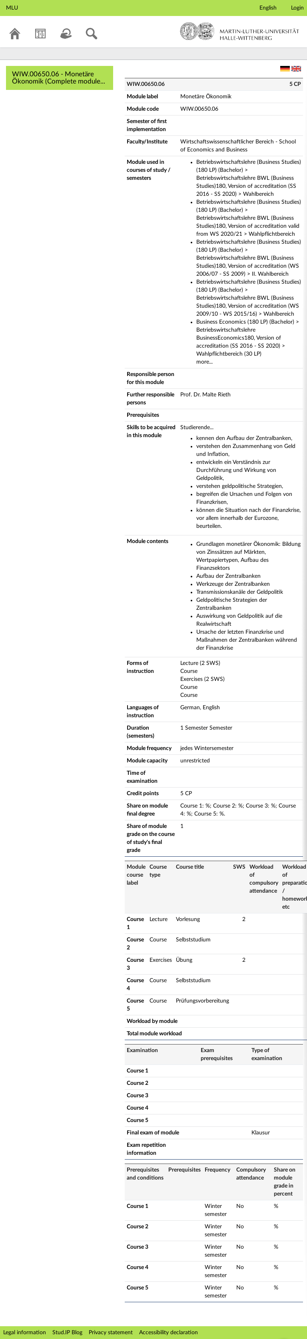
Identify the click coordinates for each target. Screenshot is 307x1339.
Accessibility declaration (168, 1332)
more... (204, 362)
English (268, 8)
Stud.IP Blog (67, 1332)
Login (297, 8)
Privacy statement (111, 1332)
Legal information (24, 1332)
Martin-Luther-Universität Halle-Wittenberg (239, 31)
